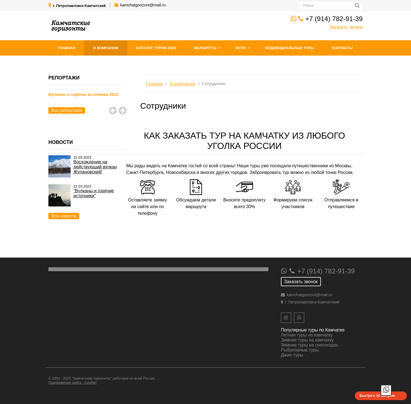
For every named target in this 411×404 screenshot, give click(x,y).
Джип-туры (292, 355)
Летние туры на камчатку (307, 335)
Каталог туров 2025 (156, 48)
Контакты (342, 48)
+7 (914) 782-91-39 (334, 19)
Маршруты (205, 48)
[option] (87, 101)
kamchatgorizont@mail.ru (142, 5)
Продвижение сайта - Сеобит (72, 382)
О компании (105, 48)
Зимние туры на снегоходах (309, 345)
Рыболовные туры (300, 350)
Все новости (63, 216)
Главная (66, 48)
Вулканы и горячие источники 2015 (83, 94)
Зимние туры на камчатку (307, 340)
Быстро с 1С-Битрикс (377, 396)
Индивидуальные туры (289, 48)
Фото (240, 48)
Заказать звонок (346, 27)
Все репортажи (66, 110)
